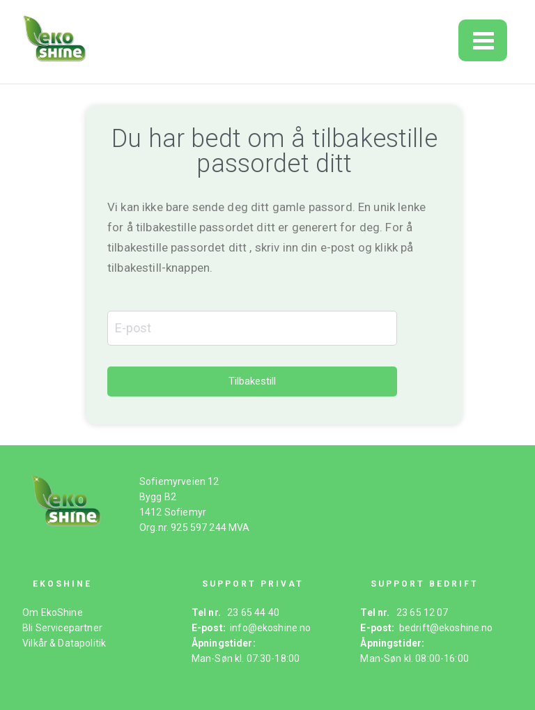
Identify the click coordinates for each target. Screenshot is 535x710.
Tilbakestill (252, 381)
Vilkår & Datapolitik (64, 643)
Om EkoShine (52, 612)
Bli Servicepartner (62, 627)
